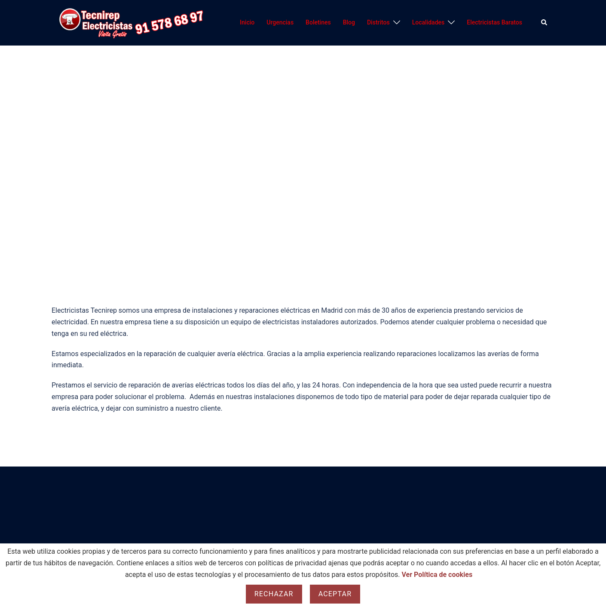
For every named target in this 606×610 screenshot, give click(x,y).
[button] (544, 22)
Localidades (428, 22)
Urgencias (280, 22)
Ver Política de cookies (437, 574)
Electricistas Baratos (494, 22)
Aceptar (335, 594)
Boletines (318, 22)
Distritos (378, 22)
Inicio (247, 22)
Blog (349, 22)
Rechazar (274, 594)
